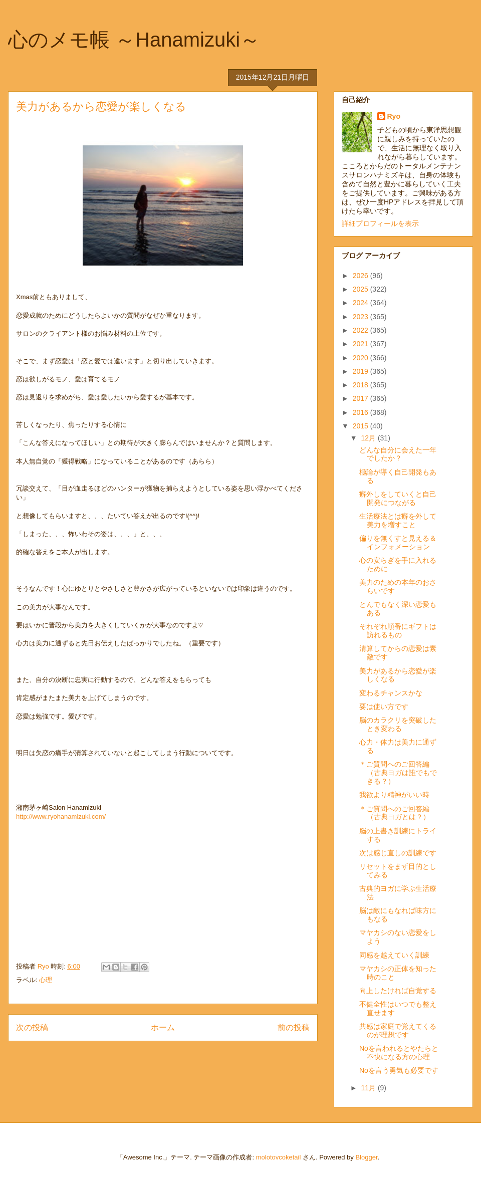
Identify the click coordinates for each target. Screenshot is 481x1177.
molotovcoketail (278, 1157)
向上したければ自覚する (397, 991)
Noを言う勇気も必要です (398, 1070)
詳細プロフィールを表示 (380, 223)
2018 (361, 385)
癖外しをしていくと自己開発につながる (397, 498)
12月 (369, 438)
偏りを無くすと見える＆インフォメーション (397, 542)
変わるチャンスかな (390, 693)
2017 (361, 398)
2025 (361, 289)
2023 (361, 317)
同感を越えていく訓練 (394, 955)
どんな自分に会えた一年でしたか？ (397, 454)
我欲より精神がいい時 (394, 795)
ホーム (163, 1027)
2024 (361, 303)
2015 (361, 426)
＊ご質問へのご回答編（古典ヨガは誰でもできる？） (398, 772)
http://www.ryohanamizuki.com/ (61, 816)
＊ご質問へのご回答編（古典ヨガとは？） (394, 813)
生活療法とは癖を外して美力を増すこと (397, 520)
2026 (361, 276)
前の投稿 (294, 1027)
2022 (361, 330)
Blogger (366, 1157)
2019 (361, 371)
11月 (369, 1088)
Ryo (393, 116)
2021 (361, 344)
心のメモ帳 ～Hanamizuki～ (134, 40)
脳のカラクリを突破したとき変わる (397, 724)
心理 (45, 980)
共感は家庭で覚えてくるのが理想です (397, 1030)
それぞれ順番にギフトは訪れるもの (397, 630)
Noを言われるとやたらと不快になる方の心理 (398, 1052)
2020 (361, 358)
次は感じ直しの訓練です (397, 853)
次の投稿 (32, 1027)
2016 (361, 412)
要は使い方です (383, 706)
